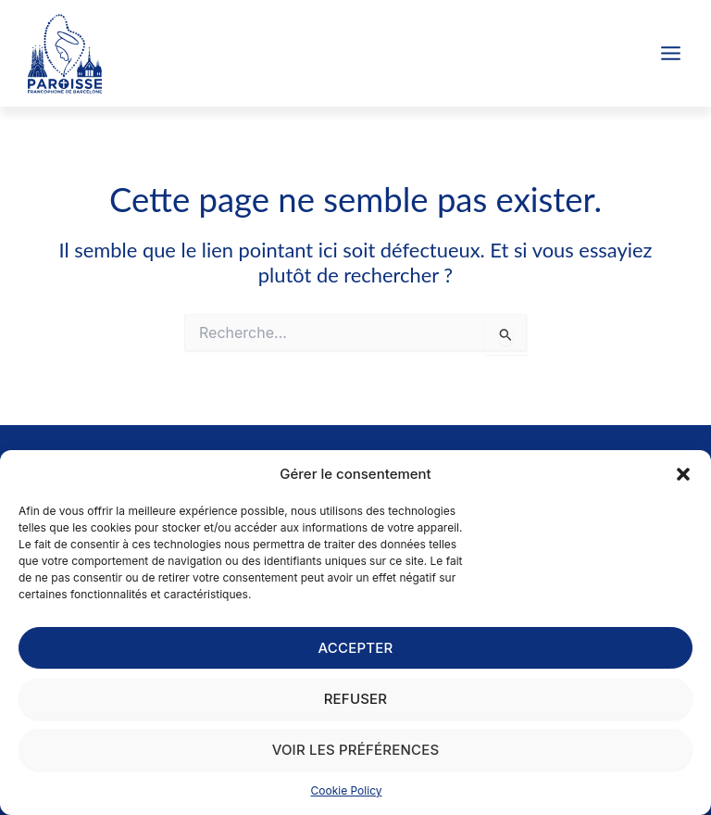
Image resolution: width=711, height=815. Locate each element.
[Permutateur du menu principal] (670, 53)
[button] (683, 474)
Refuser (356, 699)
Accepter (355, 648)
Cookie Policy (346, 790)
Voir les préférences (356, 750)
